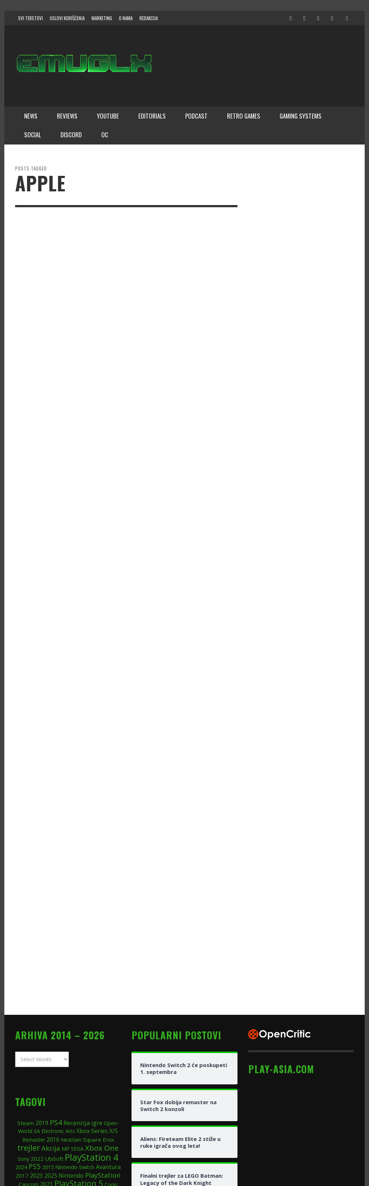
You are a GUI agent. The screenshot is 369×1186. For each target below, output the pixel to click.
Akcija (50, 1040)
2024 (21, 1059)
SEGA (77, 1041)
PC (73, 1093)
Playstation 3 (75, 1085)
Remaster (33, 1032)
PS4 (56, 1015)
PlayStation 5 (78, 1076)
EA (37, 1023)
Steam (25, 1015)
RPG (22, 1085)
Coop (111, 1076)
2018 (36, 1085)
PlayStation (103, 1067)
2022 (37, 1050)
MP (66, 1041)
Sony (23, 1050)
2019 (41, 1015)
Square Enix (98, 1031)
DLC (47, 1095)
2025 (50, 1068)
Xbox (51, 1085)
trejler (28, 1040)
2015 (48, 1059)
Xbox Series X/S (97, 1023)
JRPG (59, 1095)
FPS (114, 1085)
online (100, 1085)
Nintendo (71, 1068)
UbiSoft (54, 1050)
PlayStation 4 (91, 1049)
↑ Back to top (340, 1155)
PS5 (34, 1059)
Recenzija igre (82, 1015)
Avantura (108, 1059)
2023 (36, 1068)
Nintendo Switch (74, 1059)
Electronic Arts (58, 1023)
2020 (87, 1096)
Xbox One (102, 1040)
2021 (46, 1077)
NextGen (71, 1032)
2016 (52, 1032)
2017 (21, 1067)
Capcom (29, 1077)
